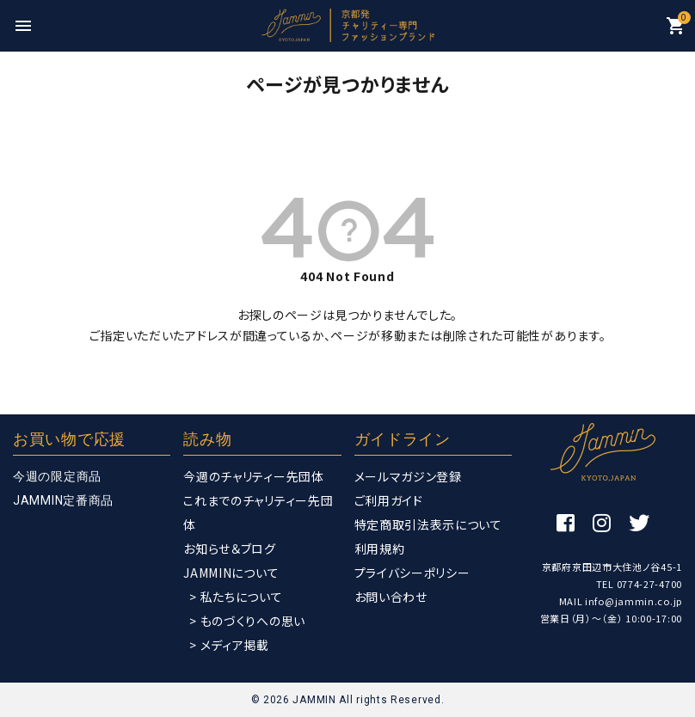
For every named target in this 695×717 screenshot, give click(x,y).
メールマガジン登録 (408, 476)
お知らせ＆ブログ (229, 548)
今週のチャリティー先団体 (253, 476)
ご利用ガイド (388, 500)
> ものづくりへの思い (247, 620)
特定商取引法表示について (428, 524)
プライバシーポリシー (412, 572)
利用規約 (379, 548)
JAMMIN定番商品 (63, 500)
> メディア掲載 (229, 644)
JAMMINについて (231, 572)
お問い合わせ (390, 596)
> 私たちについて (235, 596)
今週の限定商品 (57, 476)
